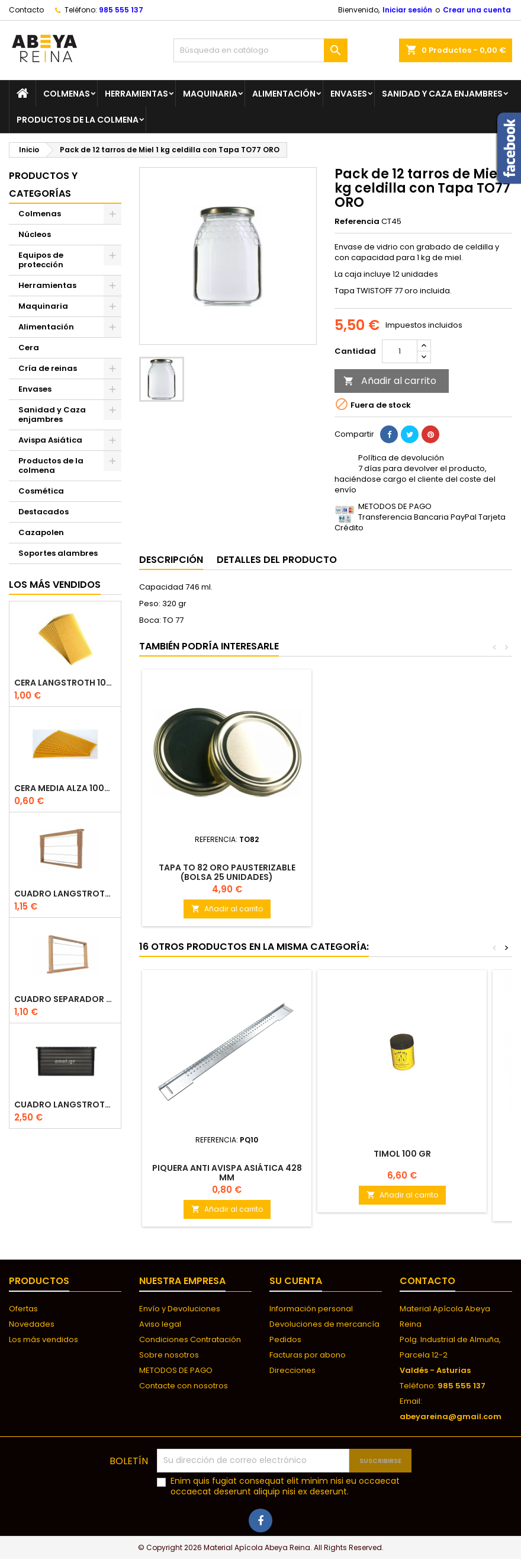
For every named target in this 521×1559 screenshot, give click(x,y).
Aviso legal (160, 1324)
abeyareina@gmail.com (450, 1416)
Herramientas (136, 94)
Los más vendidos (55, 584)
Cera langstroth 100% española (65, 682)
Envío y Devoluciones (179, 1308)
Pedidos (285, 1339)
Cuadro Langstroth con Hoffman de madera (65, 893)
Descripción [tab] (171, 559)
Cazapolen (41, 532)
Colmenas (66, 94)
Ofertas (23, 1308)
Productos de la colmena (78, 120)
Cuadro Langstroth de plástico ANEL (65, 1104)
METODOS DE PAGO (176, 1370)
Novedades (31, 1324)
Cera (28, 347)
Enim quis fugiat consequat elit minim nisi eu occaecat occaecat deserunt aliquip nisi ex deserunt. (285, 1486)
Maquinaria (210, 94)
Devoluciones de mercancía (324, 1324)
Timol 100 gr (402, 1154)
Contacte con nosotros (183, 1385)
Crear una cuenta (477, 10)
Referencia (357, 221)
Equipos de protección (40, 259)
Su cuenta (295, 1281)
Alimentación (284, 94)
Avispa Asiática (50, 440)
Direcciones (292, 1370)
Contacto (26, 10)
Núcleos (34, 234)
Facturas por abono (307, 1354)
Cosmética (41, 491)
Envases (348, 94)
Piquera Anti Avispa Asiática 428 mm (227, 1172)
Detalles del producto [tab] (277, 559)
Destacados (43, 511)
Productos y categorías (43, 184)
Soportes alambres (58, 553)
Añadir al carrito (389, 381)
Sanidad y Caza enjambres (442, 94)
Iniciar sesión (407, 10)
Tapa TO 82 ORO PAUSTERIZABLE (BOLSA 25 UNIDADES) (227, 872)
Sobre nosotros (169, 1354)
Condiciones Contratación (190, 1339)
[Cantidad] (399, 351)
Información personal (311, 1308)
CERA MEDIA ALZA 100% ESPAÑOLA (65, 788)
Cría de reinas (47, 368)
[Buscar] (260, 50)
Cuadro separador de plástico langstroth (65, 999)
